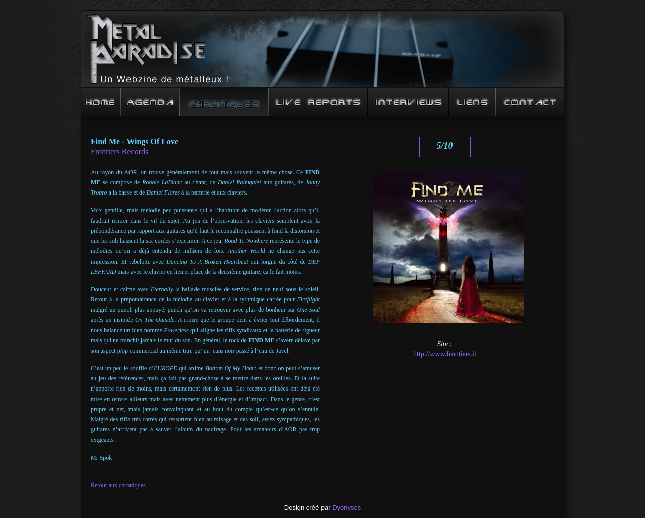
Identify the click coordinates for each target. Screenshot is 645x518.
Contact (529, 102)
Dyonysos (346, 507)
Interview (408, 102)
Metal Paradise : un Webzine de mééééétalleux (322, 49)
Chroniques (223, 102)
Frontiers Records (119, 151)
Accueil (100, 102)
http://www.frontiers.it (444, 354)
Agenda (149, 102)
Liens (472, 102)
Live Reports (318, 102)
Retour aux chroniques (118, 485)
